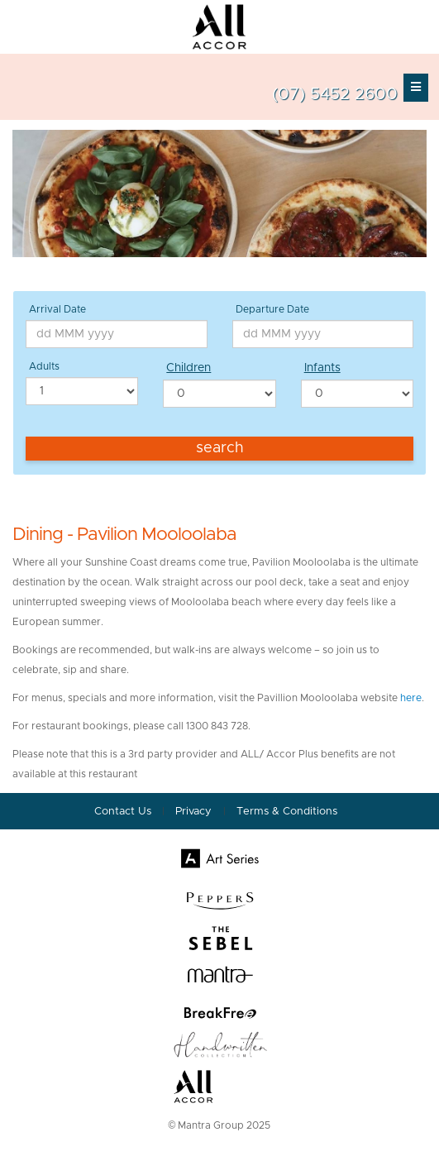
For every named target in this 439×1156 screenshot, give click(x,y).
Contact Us (122, 811)
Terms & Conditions (286, 811)
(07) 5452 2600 (335, 94)
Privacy (195, 811)
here (411, 698)
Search (220, 448)
